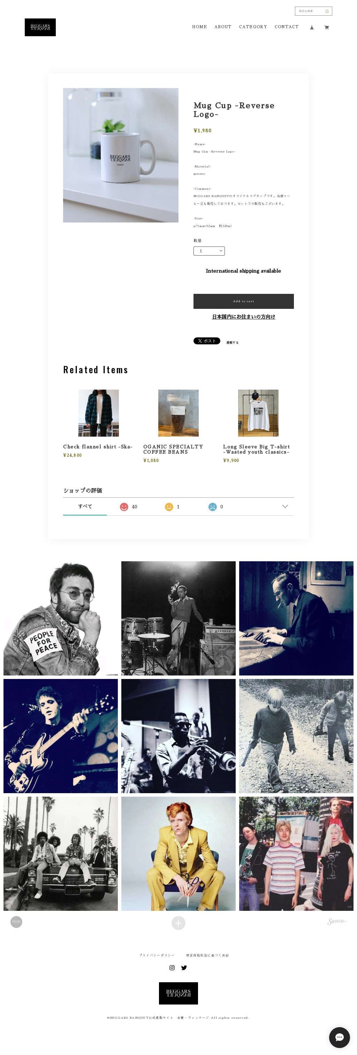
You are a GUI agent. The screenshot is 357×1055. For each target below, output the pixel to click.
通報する (232, 342)
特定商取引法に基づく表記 (207, 955)
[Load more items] (178, 923)
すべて (85, 506)
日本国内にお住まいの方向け (243, 316)
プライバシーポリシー (157, 955)
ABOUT (222, 27)
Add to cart (243, 301)
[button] (61, 618)
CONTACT (287, 27)
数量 (197, 241)
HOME (199, 27)
